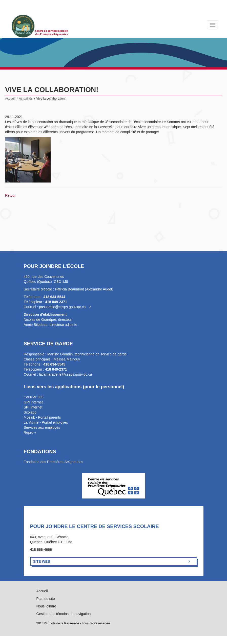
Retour (10, 195)
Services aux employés (42, 427)
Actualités (26, 98)
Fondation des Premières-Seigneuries (53, 462)
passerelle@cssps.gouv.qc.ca (62, 307)
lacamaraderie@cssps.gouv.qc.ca (65, 374)
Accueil (10, 98)
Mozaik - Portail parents (42, 417)
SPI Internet (33, 407)
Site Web (41, 561)
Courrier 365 (34, 397)
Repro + (30, 432)
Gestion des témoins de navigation (63, 614)
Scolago (30, 412)
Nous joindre (46, 606)
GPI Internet (33, 402)
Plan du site (45, 599)
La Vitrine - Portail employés (46, 422)
